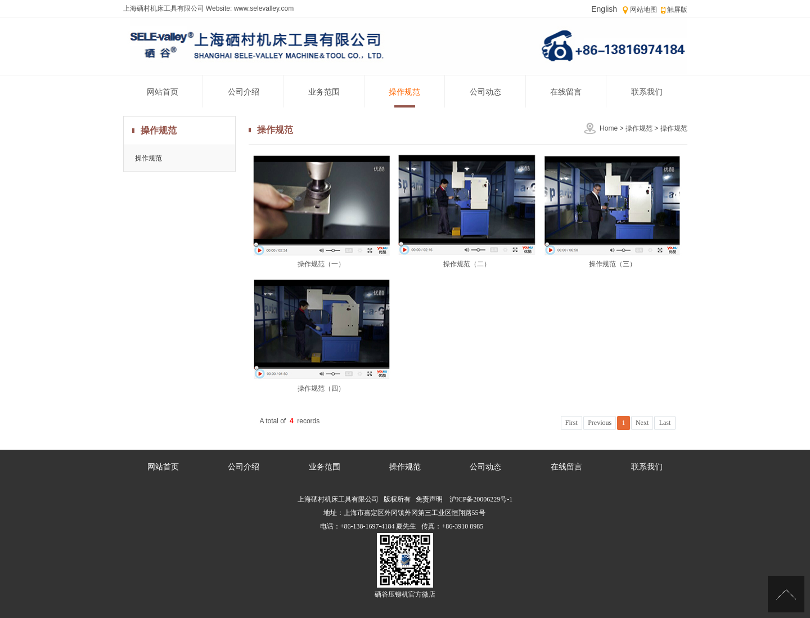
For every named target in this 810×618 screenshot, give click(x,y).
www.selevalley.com (263, 8)
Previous (599, 423)
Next (642, 423)
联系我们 (647, 92)
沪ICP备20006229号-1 (480, 499)
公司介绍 (243, 92)
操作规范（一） (321, 264)
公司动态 (485, 92)
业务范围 (324, 92)
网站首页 (162, 92)
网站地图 (643, 10)
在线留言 (566, 92)
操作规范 (404, 92)
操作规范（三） (612, 264)
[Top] (786, 594)
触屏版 (677, 10)
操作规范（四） (321, 388)
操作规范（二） (466, 264)
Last (665, 423)
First (571, 423)
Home (609, 128)
